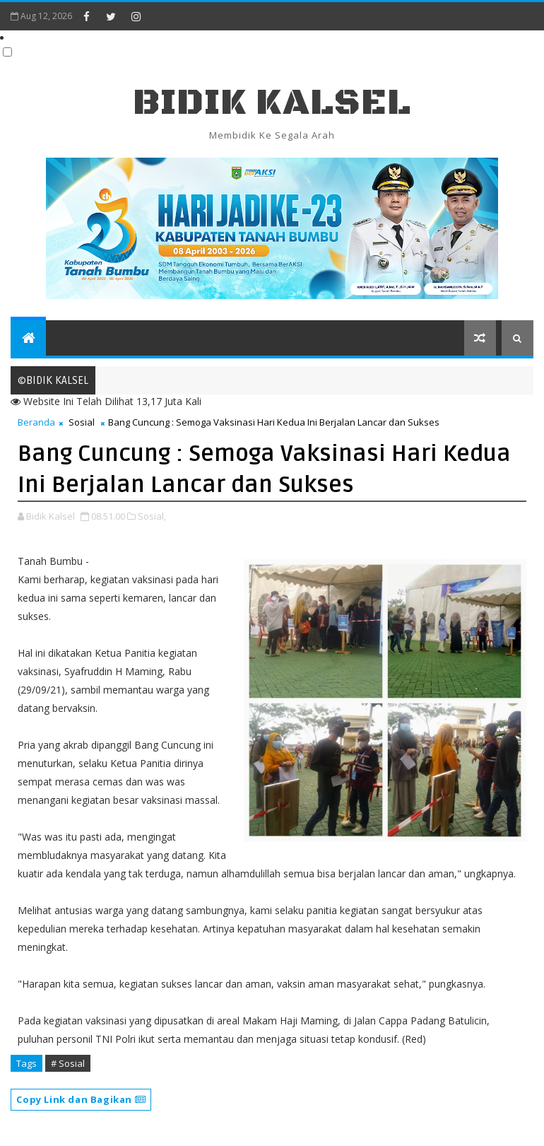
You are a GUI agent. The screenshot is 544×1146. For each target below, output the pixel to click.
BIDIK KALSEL (272, 103)
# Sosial (68, 1063)
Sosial (82, 422)
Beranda (36, 422)
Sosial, (152, 516)
